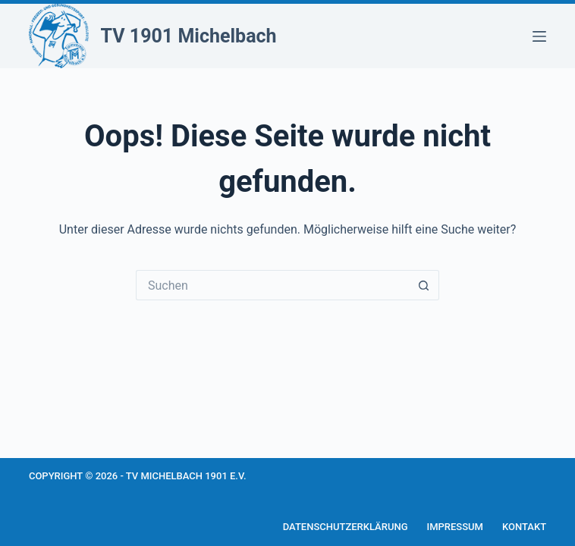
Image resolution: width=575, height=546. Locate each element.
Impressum (455, 526)
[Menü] (539, 36)
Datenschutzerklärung (345, 526)
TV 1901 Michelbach (189, 36)
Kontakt (524, 526)
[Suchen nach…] (272, 285)
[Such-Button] (424, 285)
